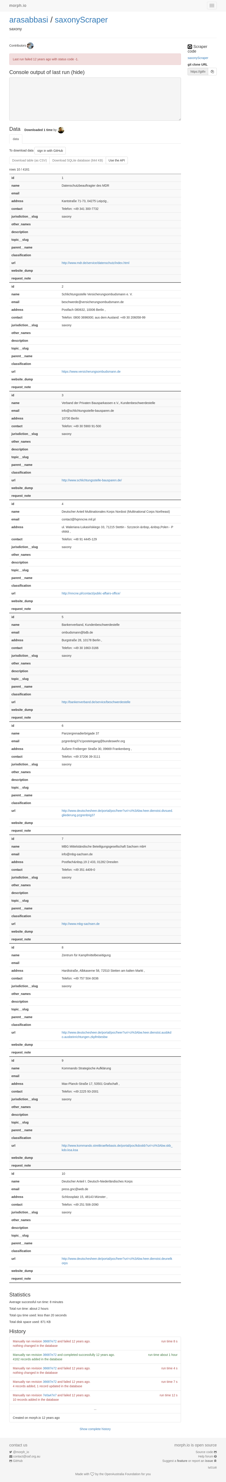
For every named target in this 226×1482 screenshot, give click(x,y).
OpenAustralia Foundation (123, 1474)
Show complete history (95, 1429)
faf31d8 (212, 1467)
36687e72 (49, 1341)
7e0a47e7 (49, 1395)
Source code (204, 1452)
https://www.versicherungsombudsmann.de (91, 371)
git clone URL (197, 64)
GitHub (18, 1461)
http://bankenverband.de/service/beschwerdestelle (96, 702)
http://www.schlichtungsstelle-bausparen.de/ (92, 480)
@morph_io (21, 1452)
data (16, 139)
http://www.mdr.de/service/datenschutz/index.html (95, 263)
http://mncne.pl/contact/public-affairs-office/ (91, 593)
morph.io (17, 5)
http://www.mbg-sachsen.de (81, 924)
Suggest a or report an (188, 1461)
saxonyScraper (81, 19)
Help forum (205, 1456)
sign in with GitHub (50, 150)
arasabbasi (28, 19)
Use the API (117, 160)
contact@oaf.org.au (26, 1456)
